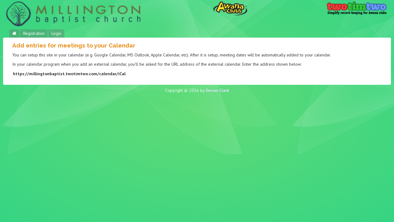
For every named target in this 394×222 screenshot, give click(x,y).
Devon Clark (217, 90)
